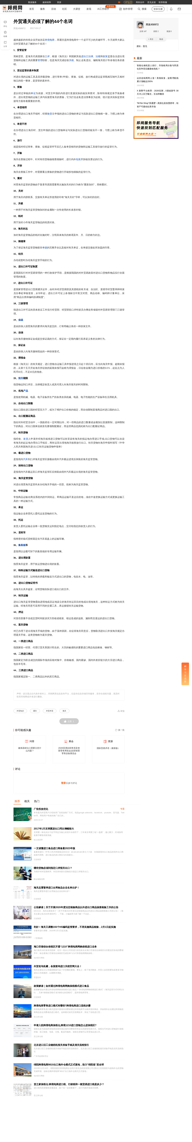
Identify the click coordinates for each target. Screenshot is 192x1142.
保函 (20, 320)
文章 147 (143, 31)
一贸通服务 (38, 938)
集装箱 (22, 545)
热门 (36, 801)
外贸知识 (20, 711)
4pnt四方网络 (39, 958)
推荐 (17, 801)
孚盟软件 (37, 977)
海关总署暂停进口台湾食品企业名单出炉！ (56, 887)
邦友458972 (152, 24)
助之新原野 (38, 840)
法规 (98, 56)
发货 (25, 439)
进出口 (84, 56)
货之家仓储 (38, 1017)
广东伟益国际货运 (41, 1056)
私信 (161, 39)
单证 (33, 93)
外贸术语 (49, 711)
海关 (64, 711)
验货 (49, 113)
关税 (71, 60)
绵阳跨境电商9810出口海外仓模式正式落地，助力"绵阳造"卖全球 (69, 1064)
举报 (120, 711)
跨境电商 (49, 40)
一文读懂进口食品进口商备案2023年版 (54, 848)
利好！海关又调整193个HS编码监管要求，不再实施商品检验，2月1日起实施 (75, 927)
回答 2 (156, 31)
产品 (25, 391)
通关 (35, 711)
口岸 (47, 56)
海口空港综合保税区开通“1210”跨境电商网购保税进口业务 (65, 946)
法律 (90, 56)
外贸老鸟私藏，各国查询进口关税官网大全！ (58, 966)
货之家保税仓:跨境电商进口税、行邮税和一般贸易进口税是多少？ (69, 1084)
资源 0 (169, 31)
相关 (27, 801)
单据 (44, 247)
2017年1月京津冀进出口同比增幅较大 (54, 828)
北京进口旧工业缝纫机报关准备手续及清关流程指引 (61, 1045)
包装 (78, 159)
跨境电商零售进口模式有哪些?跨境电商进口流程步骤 (62, 1005)
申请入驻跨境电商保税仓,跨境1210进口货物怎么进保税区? (65, 1025)
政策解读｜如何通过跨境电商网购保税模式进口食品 (61, 986)
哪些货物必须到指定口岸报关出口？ (53, 868)
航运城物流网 (39, 879)
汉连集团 (37, 859)
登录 (63, 783)
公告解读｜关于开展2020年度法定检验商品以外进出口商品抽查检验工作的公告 (76, 907)
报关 (20, 378)
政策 (105, 56)
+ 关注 (150, 39)
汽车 (25, 459)
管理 (40, 60)
